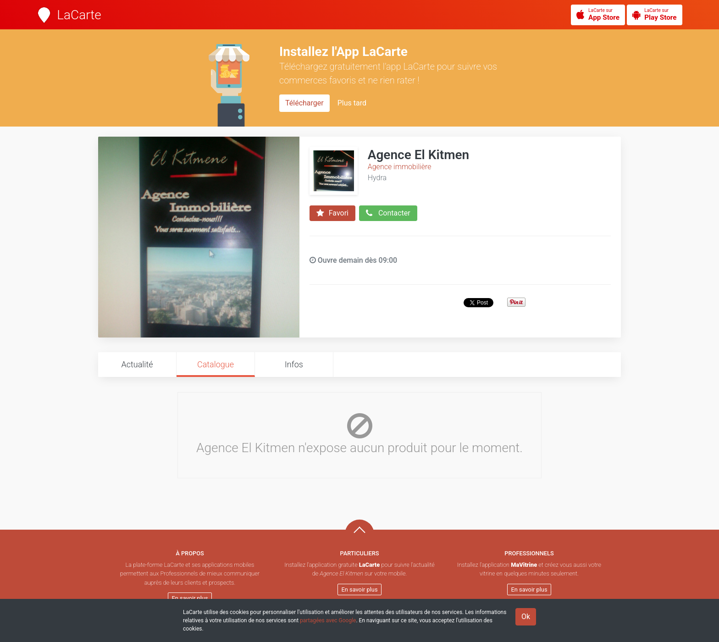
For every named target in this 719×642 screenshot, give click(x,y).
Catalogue (215, 364)
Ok (525, 616)
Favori (332, 213)
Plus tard (351, 103)
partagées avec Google (328, 620)
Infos (294, 364)
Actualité (137, 364)
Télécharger (304, 103)
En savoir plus (190, 598)
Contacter (388, 213)
